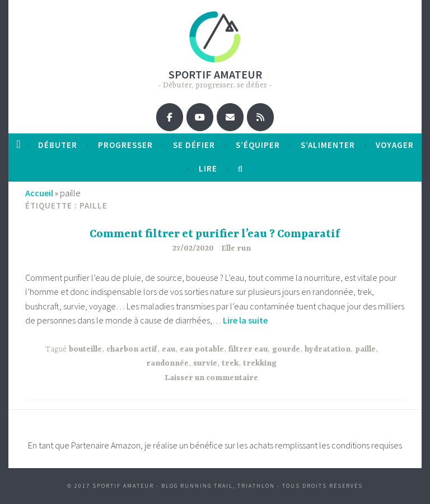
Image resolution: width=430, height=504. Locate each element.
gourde (286, 349)
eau (168, 349)
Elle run (236, 248)
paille (365, 349)
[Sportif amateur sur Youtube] (199, 117)
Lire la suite (245, 320)
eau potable (202, 349)
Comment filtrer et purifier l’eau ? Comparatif (215, 234)
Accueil (39, 192)
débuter (57, 145)
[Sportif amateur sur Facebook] (169, 117)
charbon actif (131, 349)
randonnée (167, 363)
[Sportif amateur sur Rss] (260, 117)
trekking (260, 363)
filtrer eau (248, 349)
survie (205, 363)
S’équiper (258, 145)
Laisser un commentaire (211, 377)
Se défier (194, 145)
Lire (208, 168)
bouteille (85, 349)
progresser (125, 145)
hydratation (327, 349)
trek (230, 363)
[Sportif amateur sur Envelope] (230, 117)
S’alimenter (328, 145)
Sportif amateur (215, 74)
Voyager (395, 145)
